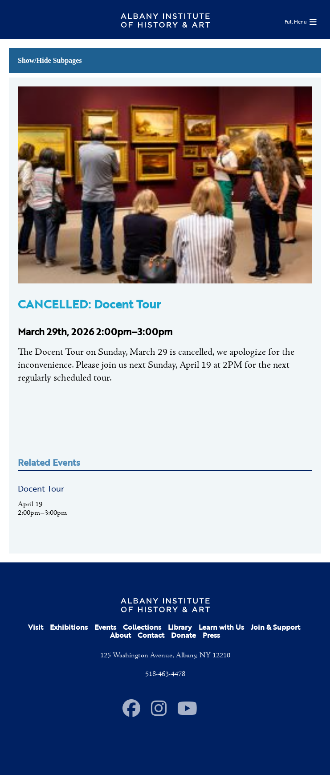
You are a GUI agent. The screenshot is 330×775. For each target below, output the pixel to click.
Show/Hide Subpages (50, 60)
